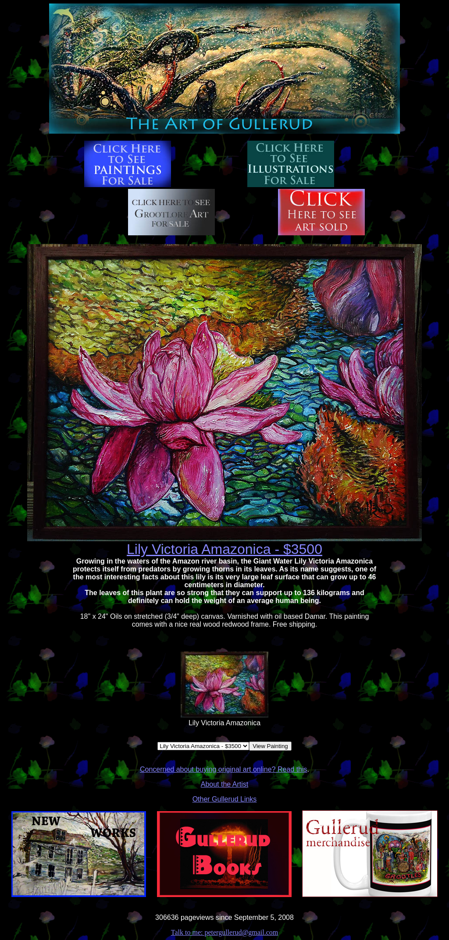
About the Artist (225, 784)
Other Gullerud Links (224, 799)
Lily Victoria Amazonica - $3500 (224, 549)
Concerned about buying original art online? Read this (223, 769)
